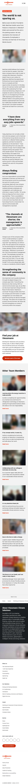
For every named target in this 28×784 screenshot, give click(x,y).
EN (24, 3)
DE (22, 3)
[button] (14, 596)
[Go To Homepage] (8, 3)
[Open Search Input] (20, 3)
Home (3, 601)
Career (9, 601)
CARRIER (17, 783)
